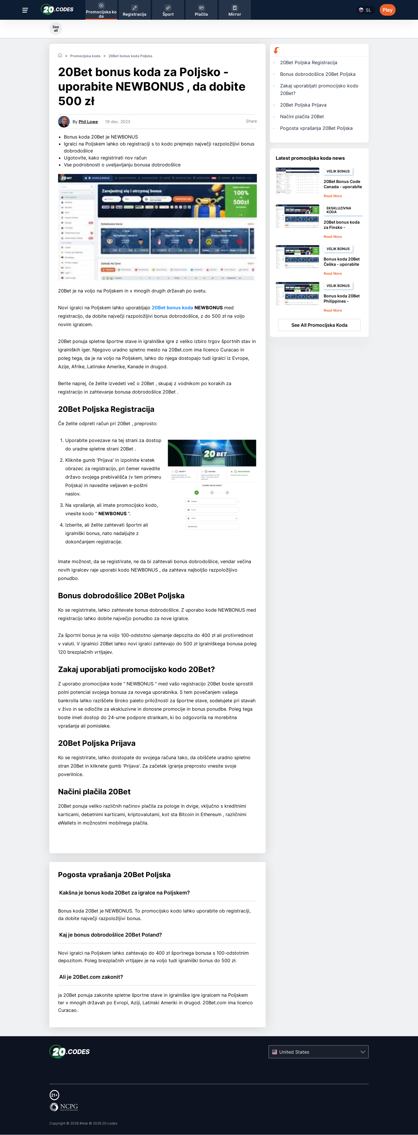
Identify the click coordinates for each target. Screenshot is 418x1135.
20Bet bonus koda (172, 308)
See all (56, 29)
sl (368, 10)
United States (294, 1052)
